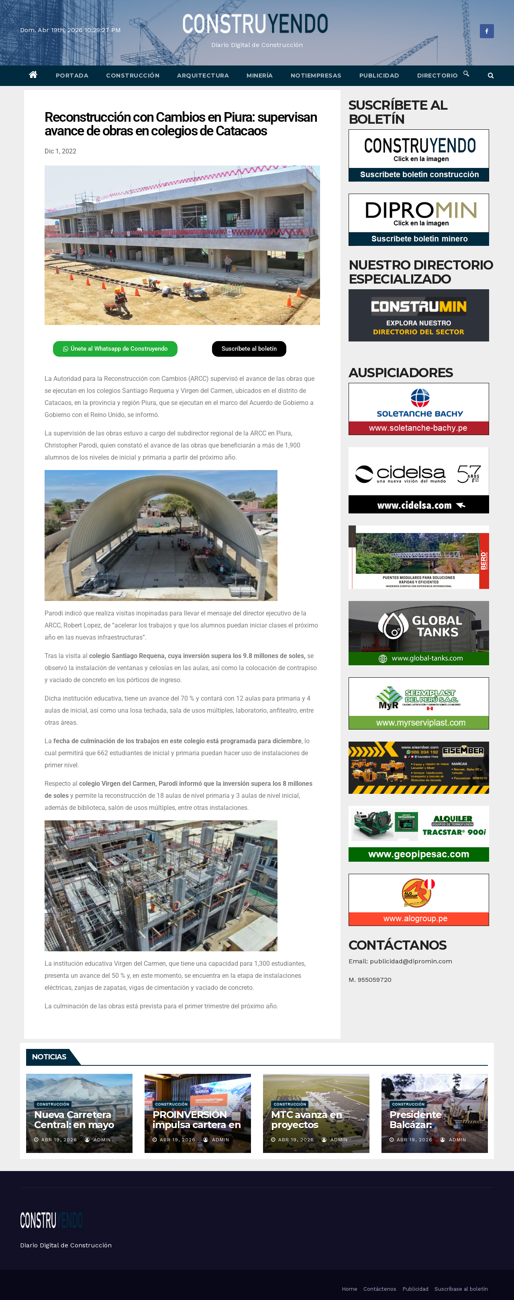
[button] (491, 75)
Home (349, 1289)
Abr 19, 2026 (59, 1140)
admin (98, 1140)
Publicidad (379, 75)
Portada (72, 75)
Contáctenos (379, 1289)
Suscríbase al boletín (461, 1289)
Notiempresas (316, 75)
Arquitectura (203, 75)
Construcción (132, 75)
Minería (260, 75)
